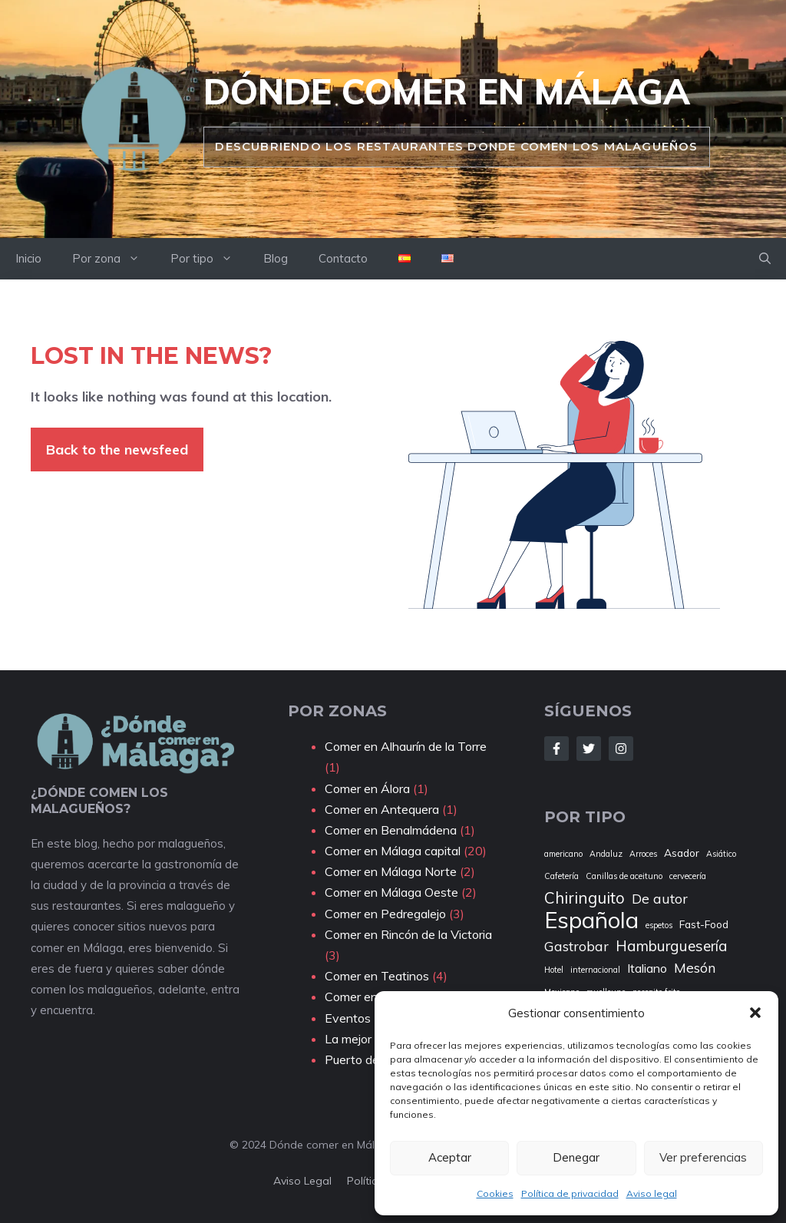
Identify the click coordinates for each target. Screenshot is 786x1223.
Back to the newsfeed (117, 449)
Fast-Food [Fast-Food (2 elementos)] (703, 923)
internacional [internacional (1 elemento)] (595, 969)
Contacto (343, 258)
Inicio (28, 258)
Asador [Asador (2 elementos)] (681, 852)
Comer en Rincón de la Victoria (408, 934)
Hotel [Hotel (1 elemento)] (553, 969)
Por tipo (209, 258)
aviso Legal (302, 1181)
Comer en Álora (367, 788)
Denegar (576, 1157)
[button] (755, 1012)
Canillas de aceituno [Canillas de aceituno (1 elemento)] (624, 876)
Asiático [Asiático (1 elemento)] (721, 853)
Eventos (348, 1018)
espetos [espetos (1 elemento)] (659, 925)
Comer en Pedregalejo (385, 913)
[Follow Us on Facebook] (556, 748)
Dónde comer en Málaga (446, 91)
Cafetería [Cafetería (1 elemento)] (561, 876)
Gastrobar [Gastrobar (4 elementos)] (576, 945)
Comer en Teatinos (377, 975)
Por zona (113, 258)
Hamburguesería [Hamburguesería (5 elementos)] (672, 946)
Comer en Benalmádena (391, 830)
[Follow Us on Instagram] (621, 748)
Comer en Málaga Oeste (391, 892)
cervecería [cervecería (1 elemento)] (687, 876)
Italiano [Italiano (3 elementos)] (647, 968)
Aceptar (449, 1157)
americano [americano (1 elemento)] (563, 853)
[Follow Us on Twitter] (588, 748)
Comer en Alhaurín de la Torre (406, 746)
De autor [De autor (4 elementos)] (660, 898)
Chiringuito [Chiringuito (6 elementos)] (584, 897)
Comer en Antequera (382, 809)
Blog (275, 258)
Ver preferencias (703, 1157)
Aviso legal (651, 1193)
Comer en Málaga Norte (391, 871)
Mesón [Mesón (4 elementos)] (694, 967)
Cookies (495, 1193)
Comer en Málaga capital (393, 850)
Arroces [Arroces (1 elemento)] (643, 853)
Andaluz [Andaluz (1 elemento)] (606, 853)
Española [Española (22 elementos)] (591, 920)
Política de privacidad (570, 1193)
